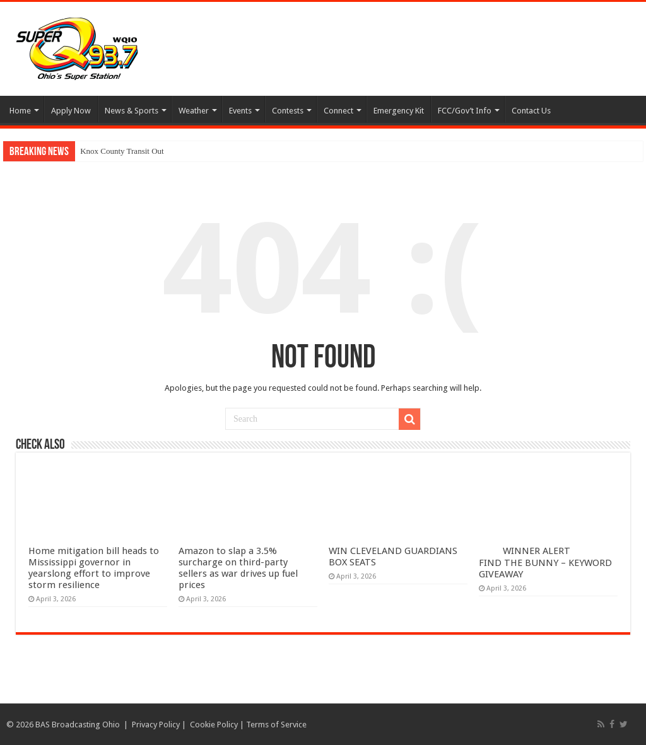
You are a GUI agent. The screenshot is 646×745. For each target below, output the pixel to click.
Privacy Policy (156, 724)
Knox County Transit (115, 151)
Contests (287, 110)
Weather (194, 110)
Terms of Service (276, 724)
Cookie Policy (214, 724)
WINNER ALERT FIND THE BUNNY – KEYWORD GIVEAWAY (545, 562)
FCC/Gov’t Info (464, 110)
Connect (338, 110)
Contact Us (531, 110)
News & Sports (131, 110)
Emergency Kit (398, 110)
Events (240, 110)
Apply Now (71, 110)
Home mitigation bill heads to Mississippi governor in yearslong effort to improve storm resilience (93, 568)
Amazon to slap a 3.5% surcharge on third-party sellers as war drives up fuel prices (238, 568)
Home (20, 110)
